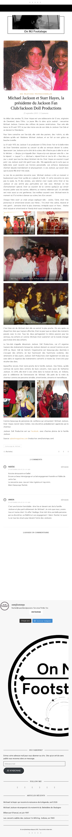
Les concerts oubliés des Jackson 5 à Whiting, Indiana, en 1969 (28, 818)
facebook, (35, 431)
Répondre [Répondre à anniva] (65, 500)
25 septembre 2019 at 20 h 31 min (19, 469)
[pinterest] (38, 833)
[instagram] (30, 2)
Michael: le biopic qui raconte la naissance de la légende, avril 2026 (30, 802)
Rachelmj (9, 451)
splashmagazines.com (19, 438)
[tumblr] (40, 2)
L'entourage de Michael (12, 446)
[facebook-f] (32, 2)
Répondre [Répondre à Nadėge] (65, 467)
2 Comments (43, 113)
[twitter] (35, 2)
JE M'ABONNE (14, 770)
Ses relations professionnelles (36, 94)
